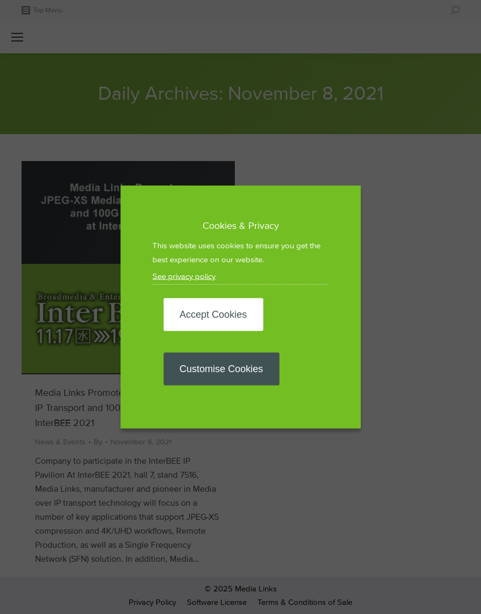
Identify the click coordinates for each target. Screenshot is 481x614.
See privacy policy (183, 276)
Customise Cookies (221, 369)
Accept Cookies (213, 314)
